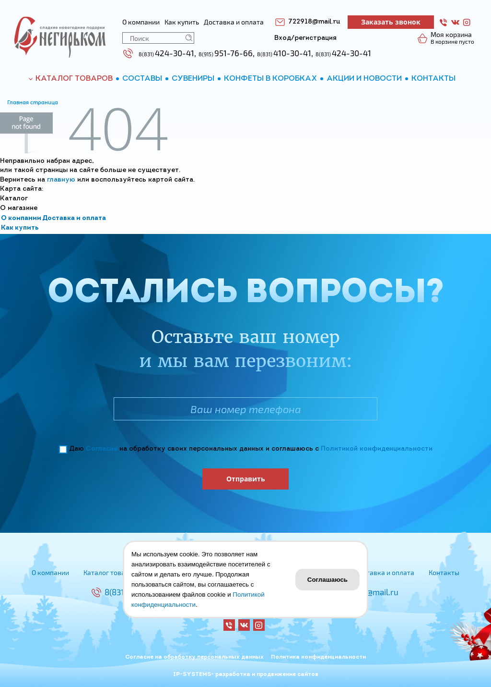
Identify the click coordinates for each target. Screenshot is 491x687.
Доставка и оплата (74, 218)
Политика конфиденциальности (318, 657)
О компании (21, 218)
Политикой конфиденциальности (377, 449)
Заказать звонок (391, 21)
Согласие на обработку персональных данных (194, 657)
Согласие (101, 449)
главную (61, 180)
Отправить (245, 478)
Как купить (20, 228)
